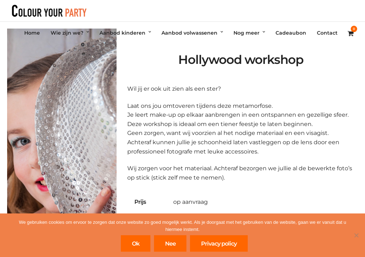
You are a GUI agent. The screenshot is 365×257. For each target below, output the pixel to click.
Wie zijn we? (67, 33)
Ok (135, 243)
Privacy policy (219, 243)
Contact (327, 33)
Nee (170, 243)
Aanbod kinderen (122, 33)
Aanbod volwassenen (189, 33)
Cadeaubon (291, 33)
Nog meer (246, 33)
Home (32, 33)
